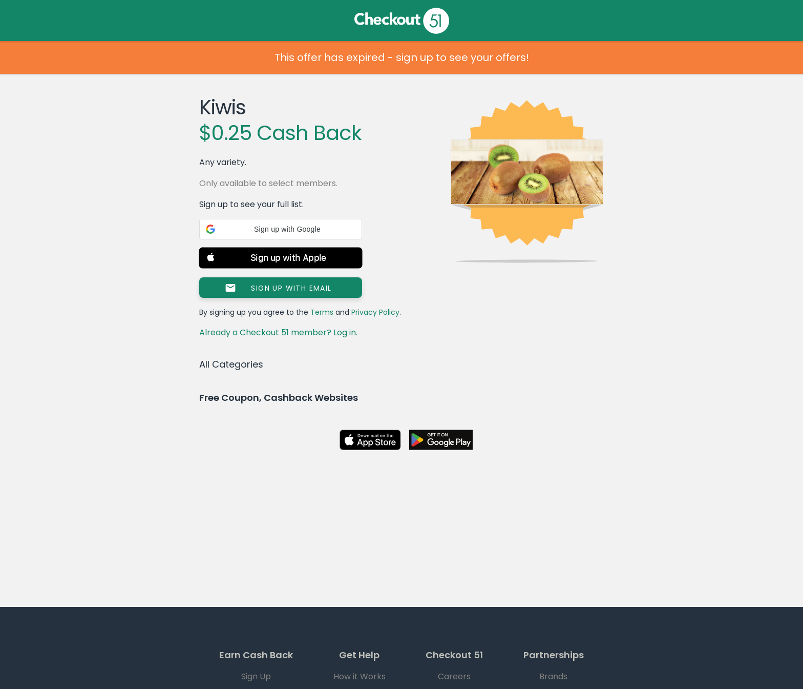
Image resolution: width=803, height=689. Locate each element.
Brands (553, 676)
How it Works (359, 676)
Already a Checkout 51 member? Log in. (278, 332)
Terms (321, 312)
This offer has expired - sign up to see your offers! (401, 57)
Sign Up (256, 676)
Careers (454, 676)
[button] (280, 229)
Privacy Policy (375, 312)
